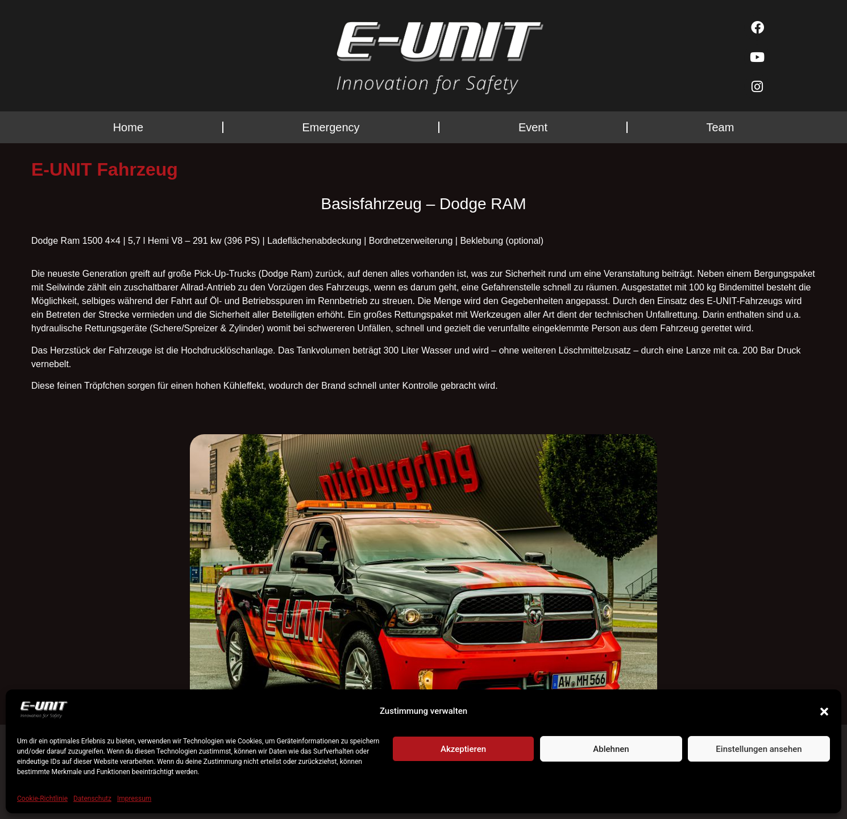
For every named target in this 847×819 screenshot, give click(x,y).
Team (720, 127)
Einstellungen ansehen (759, 749)
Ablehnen (611, 749)
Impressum (134, 799)
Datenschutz (92, 799)
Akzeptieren (463, 749)
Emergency (330, 127)
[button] (824, 711)
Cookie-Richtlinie (42, 799)
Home (128, 127)
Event (532, 127)
